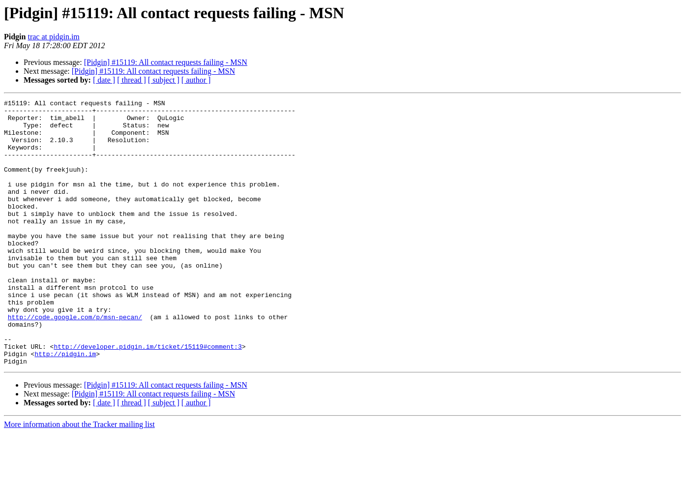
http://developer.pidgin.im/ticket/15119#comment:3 (147, 396)
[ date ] (104, 80)
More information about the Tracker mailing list (79, 477)
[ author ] (196, 80)
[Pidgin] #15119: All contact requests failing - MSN (165, 62)
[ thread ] (131, 80)
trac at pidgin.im (53, 36)
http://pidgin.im (65, 405)
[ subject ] (163, 80)
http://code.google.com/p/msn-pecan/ (75, 361)
